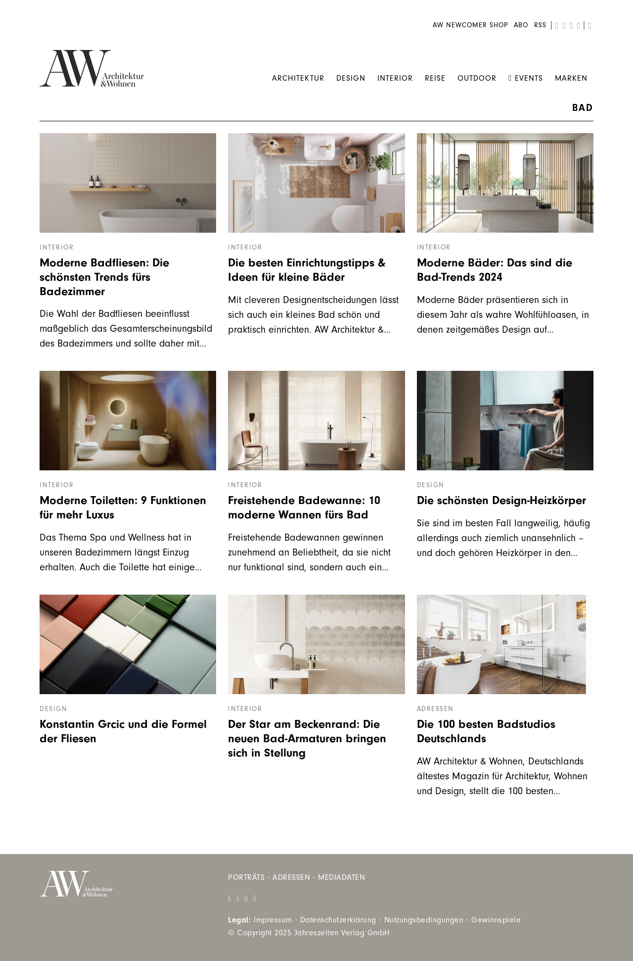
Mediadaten (341, 877)
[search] (589, 25)
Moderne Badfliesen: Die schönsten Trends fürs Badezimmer (104, 277)
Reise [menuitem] (435, 78)
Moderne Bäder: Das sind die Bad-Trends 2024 (494, 270)
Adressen (435, 709)
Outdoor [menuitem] (477, 78)
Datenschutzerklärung (338, 919)
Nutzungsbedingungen (424, 919)
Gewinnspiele (496, 919)
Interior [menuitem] (395, 78)
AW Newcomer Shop (470, 25)
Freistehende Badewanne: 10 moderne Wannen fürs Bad (304, 507)
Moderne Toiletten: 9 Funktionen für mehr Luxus (123, 507)
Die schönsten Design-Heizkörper (501, 500)
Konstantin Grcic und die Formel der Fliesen (123, 731)
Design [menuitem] (350, 78)
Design (431, 485)
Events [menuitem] (525, 78)
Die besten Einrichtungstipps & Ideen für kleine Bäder (306, 270)
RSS (540, 25)
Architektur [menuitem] (298, 78)
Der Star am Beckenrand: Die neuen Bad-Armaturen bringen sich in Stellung (307, 738)
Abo (521, 25)
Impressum (273, 919)
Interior (57, 248)
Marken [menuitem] (571, 78)
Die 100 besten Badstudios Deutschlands (486, 731)
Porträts (246, 877)
